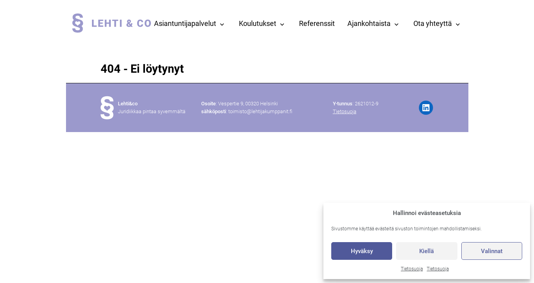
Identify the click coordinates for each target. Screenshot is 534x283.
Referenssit (317, 23)
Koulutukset (257, 23)
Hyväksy (362, 251)
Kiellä (426, 251)
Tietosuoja (412, 269)
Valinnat (492, 251)
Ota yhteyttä (432, 23)
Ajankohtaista (369, 23)
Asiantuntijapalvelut (185, 23)
